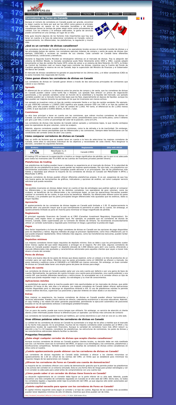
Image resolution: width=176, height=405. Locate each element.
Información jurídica (59, 395)
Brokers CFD (59, 14)
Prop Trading (87, 14)
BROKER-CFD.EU (38, 10)
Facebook (33, 395)
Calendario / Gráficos (129, 14)
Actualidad (40, 395)
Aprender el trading (101, 14)
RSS (27, 395)
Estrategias (115, 14)
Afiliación (49, 395)
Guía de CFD (31, 14)
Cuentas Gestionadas (73, 14)
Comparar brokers (45, 14)
